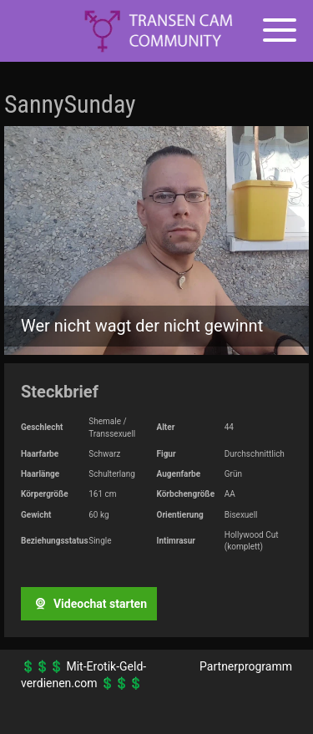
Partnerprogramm (245, 666)
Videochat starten (88, 603)
